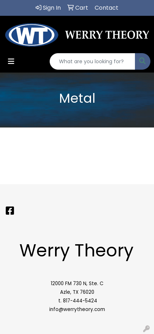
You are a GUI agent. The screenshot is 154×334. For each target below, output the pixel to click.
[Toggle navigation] (11, 61)
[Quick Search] (92, 61)
